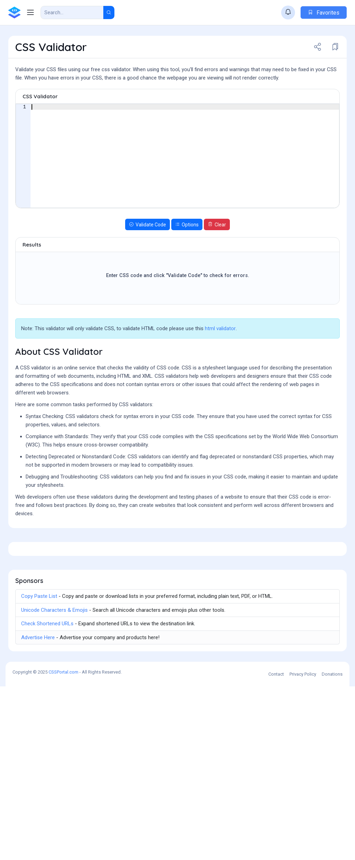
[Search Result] (72, 12)
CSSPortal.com (63, 845)
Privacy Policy (302, 847)
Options (187, 263)
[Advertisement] (177, 104)
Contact (276, 847)
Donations (332, 847)
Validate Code (147, 263)
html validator (220, 367)
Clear (217, 263)
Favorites (323, 12)
